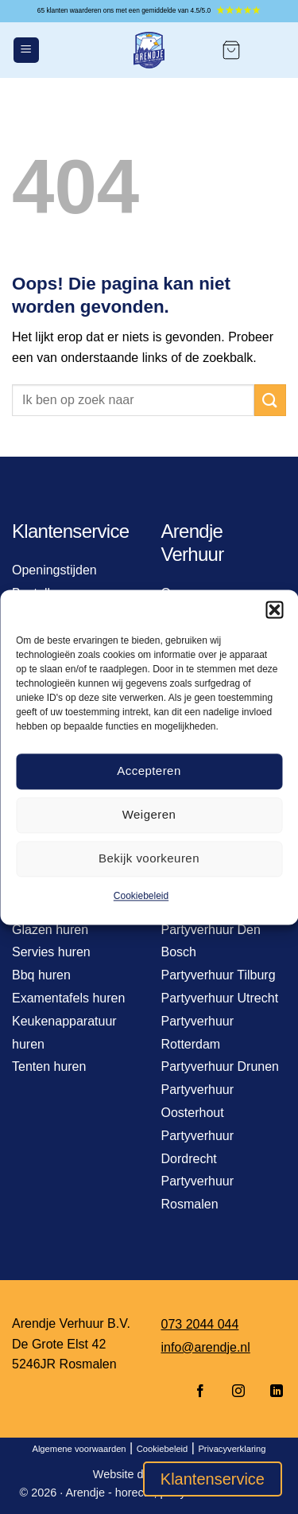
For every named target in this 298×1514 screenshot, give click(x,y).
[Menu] (26, 50)
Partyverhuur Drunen (220, 1066)
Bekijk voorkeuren (149, 858)
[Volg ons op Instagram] (238, 1392)
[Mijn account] (271, 50)
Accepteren (148, 770)
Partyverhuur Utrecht (220, 998)
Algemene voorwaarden (79, 1449)
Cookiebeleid (141, 895)
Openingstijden (54, 570)
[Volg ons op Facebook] (200, 1392)
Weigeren (149, 814)
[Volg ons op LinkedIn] (272, 1392)
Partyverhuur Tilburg (218, 975)
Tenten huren (49, 1066)
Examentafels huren (68, 998)
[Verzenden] (270, 399)
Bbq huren (41, 975)
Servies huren (51, 952)
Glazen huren (50, 929)
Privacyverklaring (231, 1449)
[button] (274, 609)
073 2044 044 (200, 1324)
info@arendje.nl (205, 1347)
